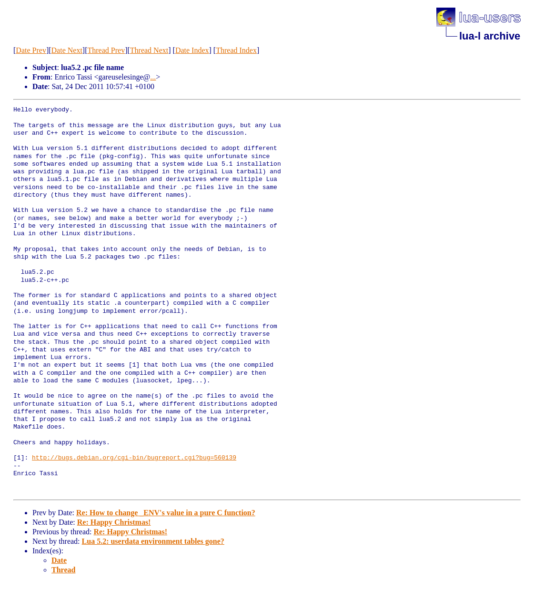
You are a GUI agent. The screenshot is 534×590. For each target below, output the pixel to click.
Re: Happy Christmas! (114, 522)
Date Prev (31, 50)
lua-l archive (489, 36)
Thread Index (236, 50)
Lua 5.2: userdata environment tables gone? (153, 541)
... (153, 77)
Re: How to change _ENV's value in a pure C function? (165, 513)
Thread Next (149, 50)
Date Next (66, 50)
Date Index (192, 50)
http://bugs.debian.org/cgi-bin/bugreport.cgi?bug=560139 (134, 458)
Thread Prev (106, 50)
